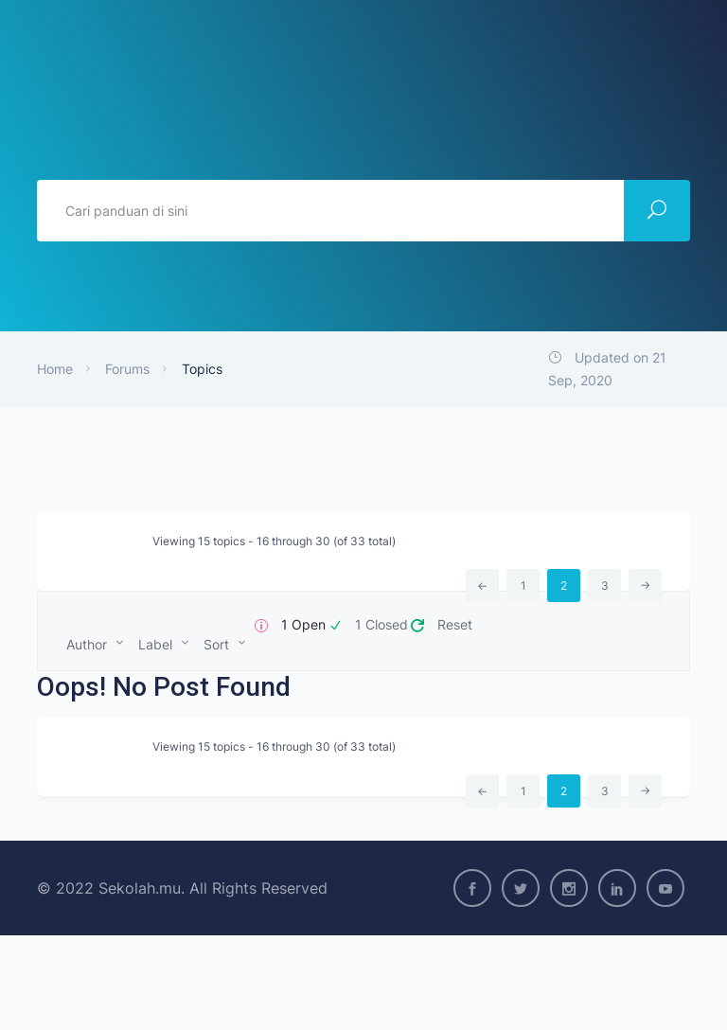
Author (86, 644)
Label (155, 644)
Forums (127, 369)
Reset (454, 624)
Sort (216, 644)
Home (55, 369)
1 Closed (381, 624)
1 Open (303, 624)
